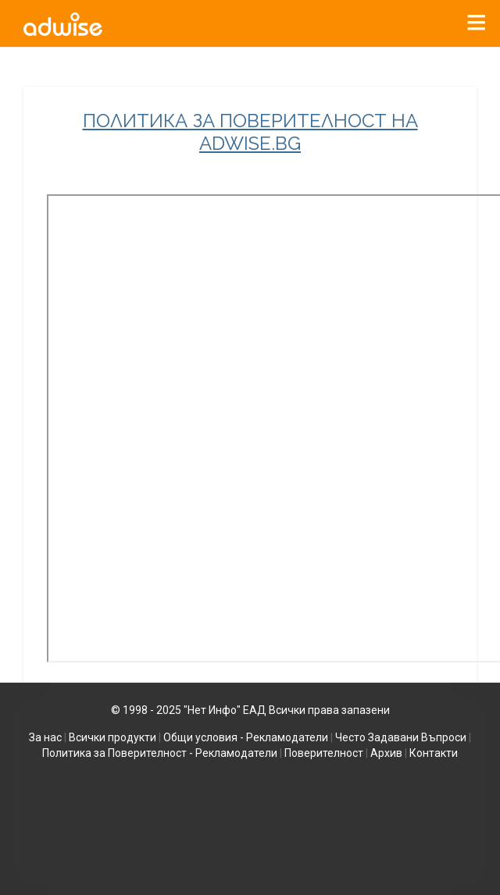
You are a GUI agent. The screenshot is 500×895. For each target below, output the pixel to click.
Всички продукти (112, 737)
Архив (386, 753)
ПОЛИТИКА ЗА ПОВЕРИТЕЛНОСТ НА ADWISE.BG (250, 132)
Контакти (433, 753)
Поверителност (323, 753)
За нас (45, 737)
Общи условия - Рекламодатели (245, 737)
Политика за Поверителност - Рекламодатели (159, 753)
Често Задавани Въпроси (400, 737)
